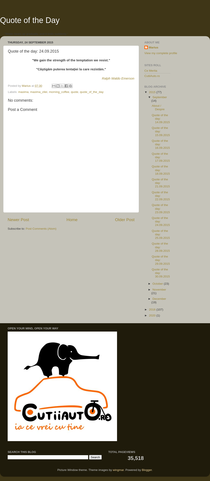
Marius (153, 47)
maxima (23, 92)
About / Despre (158, 107)
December (159, 298)
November (159, 289)
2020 (152, 315)
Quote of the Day (30, 20)
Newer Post (18, 219)
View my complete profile (160, 53)
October (158, 283)
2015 (152, 92)
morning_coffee (59, 92)
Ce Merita (150, 70)
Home (71, 219)
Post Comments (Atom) (41, 228)
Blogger (147, 470)
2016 (152, 309)
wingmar (118, 470)
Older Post (125, 219)
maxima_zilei (38, 92)
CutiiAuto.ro (152, 76)
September (159, 97)
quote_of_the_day (91, 92)
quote (74, 92)
